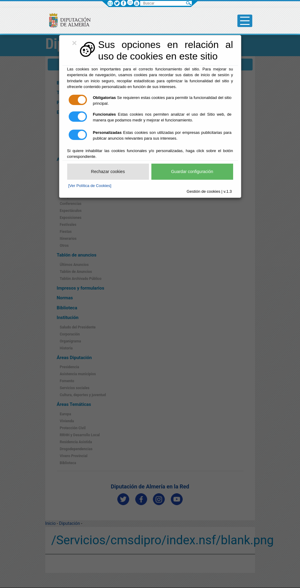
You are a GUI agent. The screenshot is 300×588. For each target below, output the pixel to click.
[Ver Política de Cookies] (90, 185)
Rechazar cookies (108, 171)
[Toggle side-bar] (244, 21)
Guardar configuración (192, 171)
